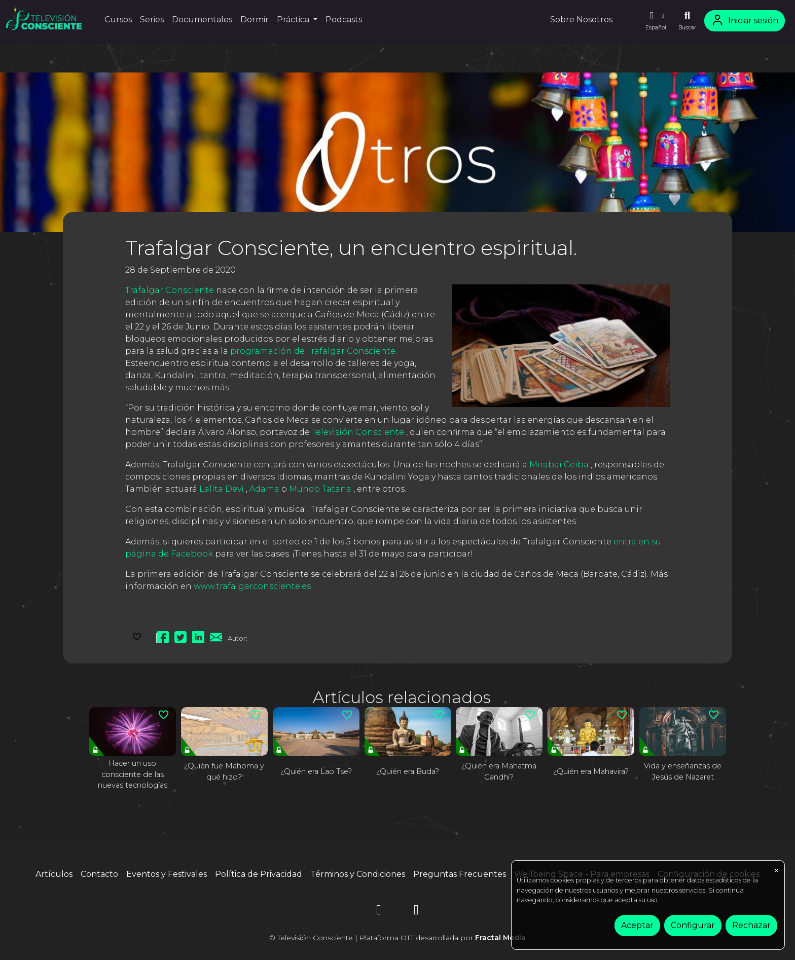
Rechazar (751, 925)
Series (152, 19)
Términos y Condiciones (357, 874)
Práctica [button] (294, 19)
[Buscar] (687, 21)
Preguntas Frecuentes (459, 874)
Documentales (202, 19)
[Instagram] (378, 911)
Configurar (693, 925)
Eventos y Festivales (166, 874)
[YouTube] (416, 911)
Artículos (54, 874)
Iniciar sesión (744, 20)
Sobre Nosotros (581, 19)
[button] (655, 21)
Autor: (237, 638)
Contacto (99, 874)
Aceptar (637, 925)
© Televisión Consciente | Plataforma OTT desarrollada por (397, 937)
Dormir (254, 19)
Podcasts (344, 19)
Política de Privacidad (258, 874)
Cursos (118, 19)
